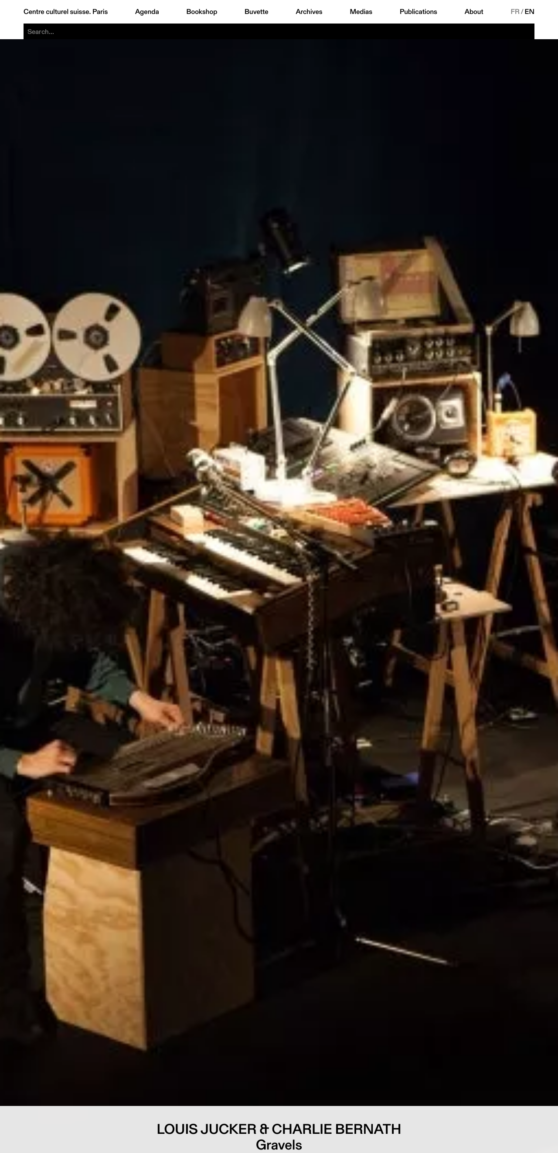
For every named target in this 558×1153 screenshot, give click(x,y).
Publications (418, 12)
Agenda (147, 12)
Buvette (257, 12)
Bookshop (201, 12)
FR (515, 12)
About (474, 12)
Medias (361, 12)
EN (529, 12)
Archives (309, 12)
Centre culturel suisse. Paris (66, 12)
